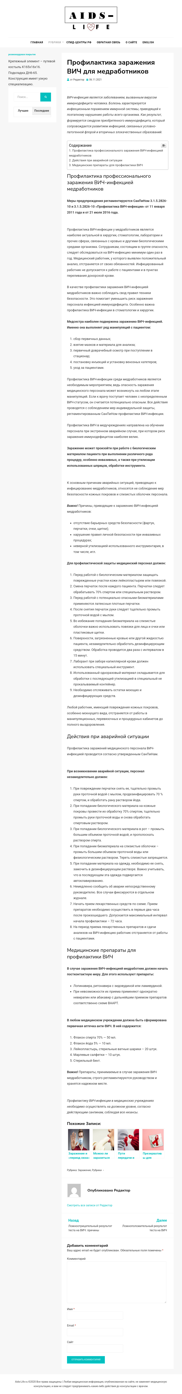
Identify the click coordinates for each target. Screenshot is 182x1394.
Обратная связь (108, 42)
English (148, 42)
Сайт (70, 1342)
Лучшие (23, 110)
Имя (71, 1309)
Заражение (84, 1170)
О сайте (131, 42)
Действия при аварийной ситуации (97, 160)
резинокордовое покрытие (22, 54)
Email (71, 1325)
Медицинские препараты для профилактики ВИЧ (107, 165)
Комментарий (76, 1258)
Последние (41, 110)
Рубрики (54, 42)
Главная (37, 42)
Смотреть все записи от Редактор (89, 1205)
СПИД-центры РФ (79, 42)
